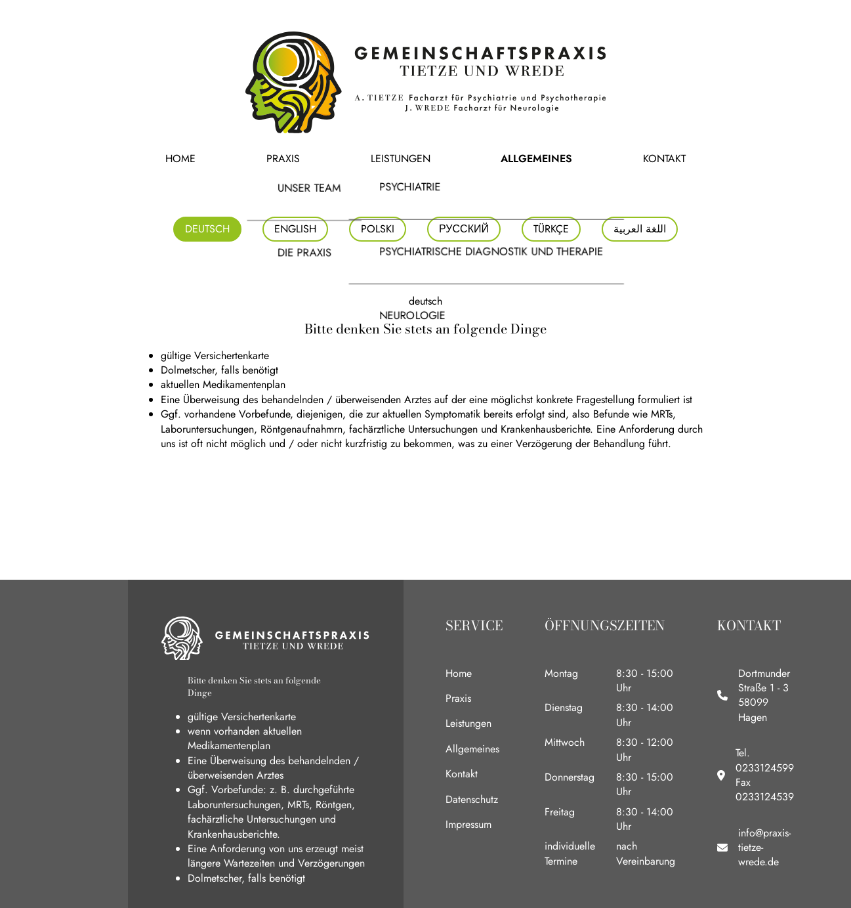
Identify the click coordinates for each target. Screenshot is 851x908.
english (295, 228)
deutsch (207, 228)
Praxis (324, 158)
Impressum (468, 824)
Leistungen (402, 158)
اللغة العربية (639, 228)
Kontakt (583, 158)
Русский (464, 228)
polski (377, 228)
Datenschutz (472, 799)
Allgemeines (497, 158)
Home (261, 158)
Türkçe (551, 228)
